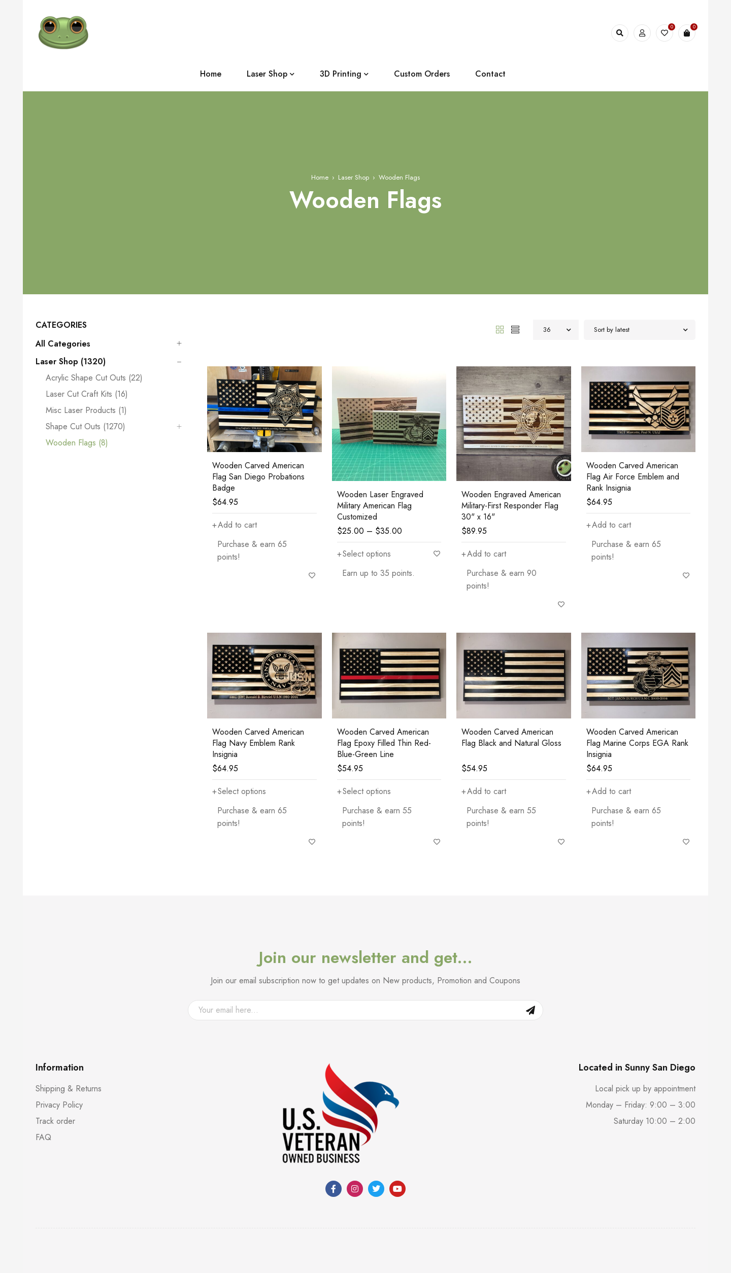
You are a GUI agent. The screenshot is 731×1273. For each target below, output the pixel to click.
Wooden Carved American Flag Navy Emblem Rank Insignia (258, 743)
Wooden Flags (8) (77, 443)
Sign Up (530, 1010)
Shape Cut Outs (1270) (85, 426)
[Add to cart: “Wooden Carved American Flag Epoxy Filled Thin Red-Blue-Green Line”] (364, 791)
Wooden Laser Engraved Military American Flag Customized (380, 506)
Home (319, 177)
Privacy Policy (59, 1105)
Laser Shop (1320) (71, 361)
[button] (234, 525)
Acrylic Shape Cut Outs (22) (94, 378)
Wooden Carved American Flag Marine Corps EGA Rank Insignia (637, 743)
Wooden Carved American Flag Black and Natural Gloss (511, 737)
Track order (55, 1121)
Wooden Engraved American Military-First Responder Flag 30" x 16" (511, 506)
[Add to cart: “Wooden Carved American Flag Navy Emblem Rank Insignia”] (239, 791)
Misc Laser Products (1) (86, 410)
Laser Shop (353, 177)
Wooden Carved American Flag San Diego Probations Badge (258, 477)
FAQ (43, 1137)
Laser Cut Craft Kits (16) (87, 394)
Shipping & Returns (69, 1088)
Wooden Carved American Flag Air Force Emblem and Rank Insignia (632, 477)
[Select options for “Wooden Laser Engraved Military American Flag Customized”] (364, 554)
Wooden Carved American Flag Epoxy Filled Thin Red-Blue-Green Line (384, 743)
